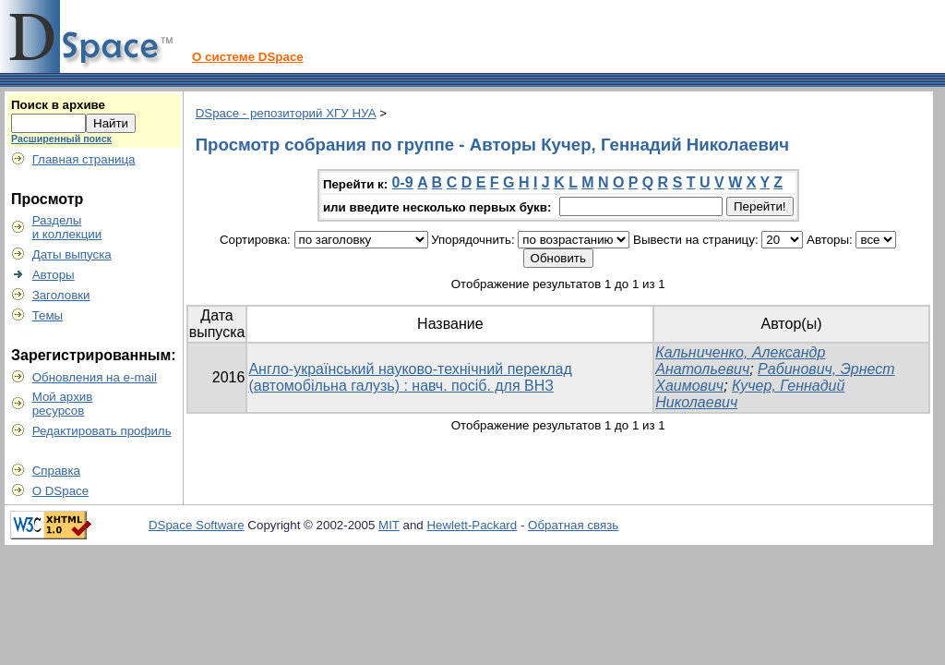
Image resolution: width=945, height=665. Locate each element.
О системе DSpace (248, 57)
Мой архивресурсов (62, 403)
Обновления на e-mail (94, 377)
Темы (48, 315)
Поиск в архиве (58, 105)
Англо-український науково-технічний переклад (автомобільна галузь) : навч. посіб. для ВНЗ (409, 377)
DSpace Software (197, 525)
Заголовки (61, 295)
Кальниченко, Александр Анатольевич (740, 361)
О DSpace (61, 491)
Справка (56, 471)
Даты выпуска (72, 254)
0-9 (402, 182)
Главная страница (84, 159)
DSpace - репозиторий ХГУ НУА (286, 113)
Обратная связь (573, 525)
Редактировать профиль (102, 431)
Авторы (53, 275)
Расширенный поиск (61, 138)
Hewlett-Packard (471, 525)
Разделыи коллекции (67, 227)
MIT (389, 525)
